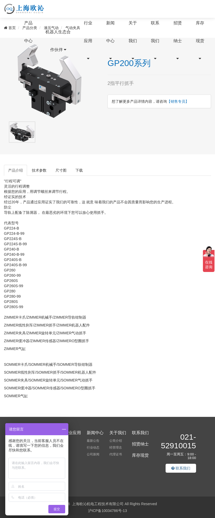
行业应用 (88, 41)
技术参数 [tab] (39, 170)
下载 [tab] (79, 170)
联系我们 (155, 41)
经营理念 (115, 447)
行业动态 (93, 447)
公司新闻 (93, 454)
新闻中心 (110, 41)
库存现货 (200, 41)
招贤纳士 (177, 41)
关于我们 (133, 41)
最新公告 (93, 441)
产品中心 (28, 41)
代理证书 (115, 454)
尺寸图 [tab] (60, 170)
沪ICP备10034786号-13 (107, 511)
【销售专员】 (178, 101)
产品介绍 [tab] (15, 170)
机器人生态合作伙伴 (58, 41)
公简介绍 (115, 441)
